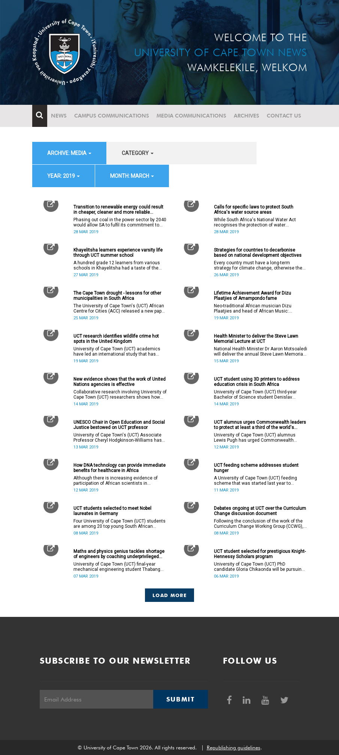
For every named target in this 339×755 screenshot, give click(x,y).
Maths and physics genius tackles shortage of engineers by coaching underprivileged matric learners (118, 554)
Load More (169, 595)
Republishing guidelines (233, 748)
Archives (246, 116)
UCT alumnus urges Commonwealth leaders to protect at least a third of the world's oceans (260, 425)
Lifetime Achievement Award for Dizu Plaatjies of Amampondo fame (252, 295)
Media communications (191, 116)
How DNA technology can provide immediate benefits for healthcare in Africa (119, 468)
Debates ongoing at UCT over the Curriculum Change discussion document (260, 511)
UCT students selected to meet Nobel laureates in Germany (112, 511)
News (59, 116)
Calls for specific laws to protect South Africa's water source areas (253, 209)
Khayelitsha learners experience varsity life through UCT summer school (118, 252)
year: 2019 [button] (63, 176)
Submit (180, 699)
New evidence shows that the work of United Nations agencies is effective (119, 382)
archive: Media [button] (69, 153)
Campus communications (111, 116)
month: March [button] (132, 176)
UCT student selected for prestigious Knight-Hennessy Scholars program (260, 554)
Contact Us (284, 116)
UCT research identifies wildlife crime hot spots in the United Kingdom (116, 339)
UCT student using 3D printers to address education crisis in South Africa (257, 382)
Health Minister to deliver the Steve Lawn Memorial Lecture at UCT (256, 339)
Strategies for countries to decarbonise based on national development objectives (258, 252)
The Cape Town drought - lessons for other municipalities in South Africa (117, 295)
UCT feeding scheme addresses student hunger (256, 468)
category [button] (138, 153)
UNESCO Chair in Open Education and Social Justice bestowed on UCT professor (119, 425)
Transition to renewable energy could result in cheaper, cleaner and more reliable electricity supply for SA (118, 209)
